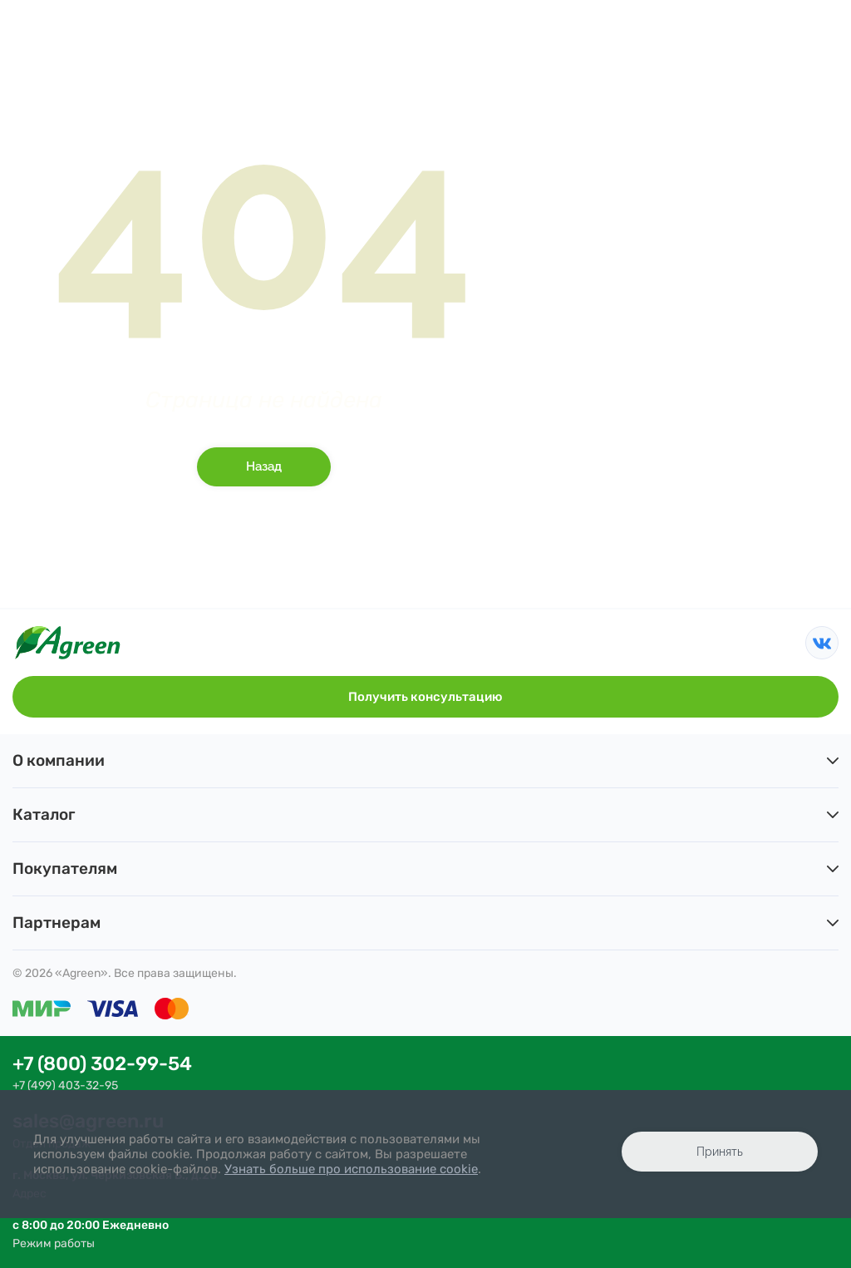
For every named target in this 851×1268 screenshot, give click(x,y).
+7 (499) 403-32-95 (65, 1086)
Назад (264, 466)
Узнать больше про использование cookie (351, 1169)
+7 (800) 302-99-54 (102, 1064)
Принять (719, 1151)
